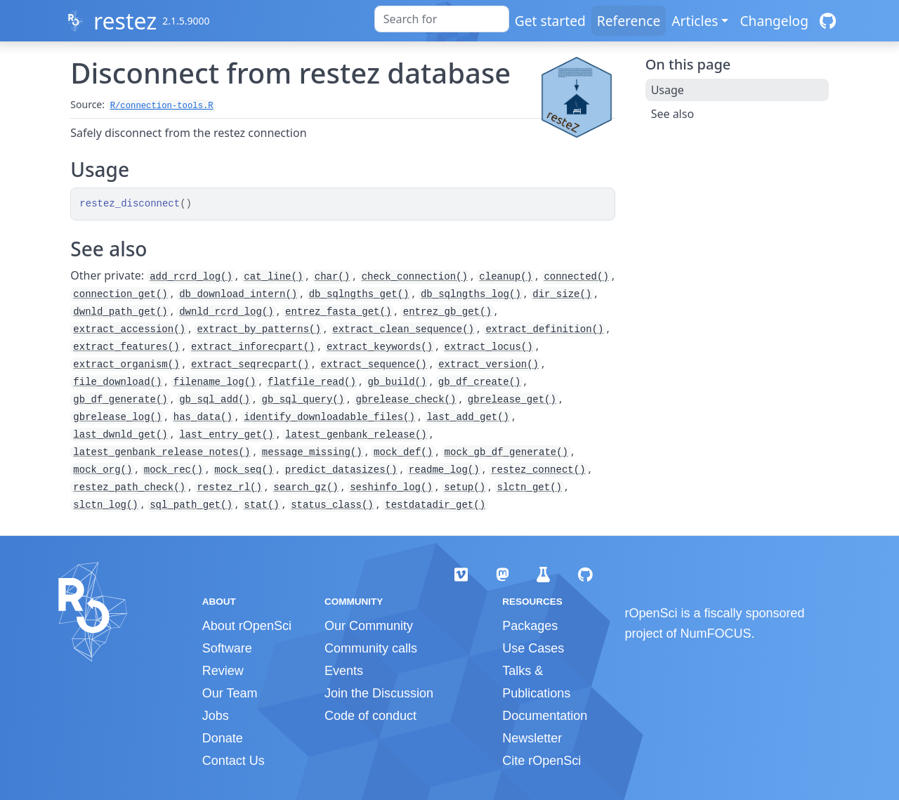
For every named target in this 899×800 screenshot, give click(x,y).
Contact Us (233, 761)
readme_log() (444, 470)
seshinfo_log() (391, 487)
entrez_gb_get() (447, 311)
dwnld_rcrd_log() (226, 311)
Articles (694, 20)
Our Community (368, 626)
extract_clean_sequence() (403, 329)
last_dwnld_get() (120, 434)
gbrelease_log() (117, 417)
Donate (222, 738)
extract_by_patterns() (258, 329)
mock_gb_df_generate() (506, 452)
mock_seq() (243, 470)
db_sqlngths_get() (359, 294)
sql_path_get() (191, 505)
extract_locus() (489, 347)
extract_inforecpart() (253, 347)
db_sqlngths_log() (471, 294)
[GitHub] (827, 21)
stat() (261, 505)
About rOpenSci (246, 626)
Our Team (230, 693)
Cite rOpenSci (541, 761)
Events (343, 671)
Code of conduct (370, 716)
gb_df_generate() (120, 399)
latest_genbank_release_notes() (161, 452)
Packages (530, 626)
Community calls (370, 648)
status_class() (332, 505)
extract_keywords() (380, 347)
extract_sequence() (374, 364)
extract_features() (126, 347)
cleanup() (505, 276)
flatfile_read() (312, 382)
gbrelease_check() (406, 399)
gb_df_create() (479, 382)
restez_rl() (229, 487)
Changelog (774, 20)
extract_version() (488, 364)
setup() (464, 487)
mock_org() (102, 470)
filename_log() (214, 382)
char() (332, 276)
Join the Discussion (378, 693)
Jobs (215, 716)
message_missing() (312, 452)
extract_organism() (126, 364)
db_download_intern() (238, 294)
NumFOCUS (716, 634)
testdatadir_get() (435, 505)
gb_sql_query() (302, 399)
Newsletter (532, 738)
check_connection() (415, 276)
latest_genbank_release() (356, 434)
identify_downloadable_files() (329, 417)
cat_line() (273, 276)
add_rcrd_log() (191, 276)
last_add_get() (467, 417)
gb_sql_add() (214, 399)
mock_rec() (173, 470)
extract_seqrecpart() (250, 364)
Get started (550, 20)
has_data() (202, 417)
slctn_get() (529, 487)
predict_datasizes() (341, 470)
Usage (667, 90)
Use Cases (533, 648)
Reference (628, 20)
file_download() (117, 382)
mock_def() (403, 452)
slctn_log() (105, 505)
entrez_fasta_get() (338, 311)
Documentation (544, 716)
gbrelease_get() (512, 399)
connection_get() (120, 294)
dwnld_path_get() (120, 311)
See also (672, 114)
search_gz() (305, 487)
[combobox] (441, 19)
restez (125, 20)
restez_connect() (538, 470)
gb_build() (396, 382)
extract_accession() (129, 329)
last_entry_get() (226, 434)
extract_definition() (544, 329)
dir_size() (561, 294)
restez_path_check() (129, 487)
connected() (576, 276)
